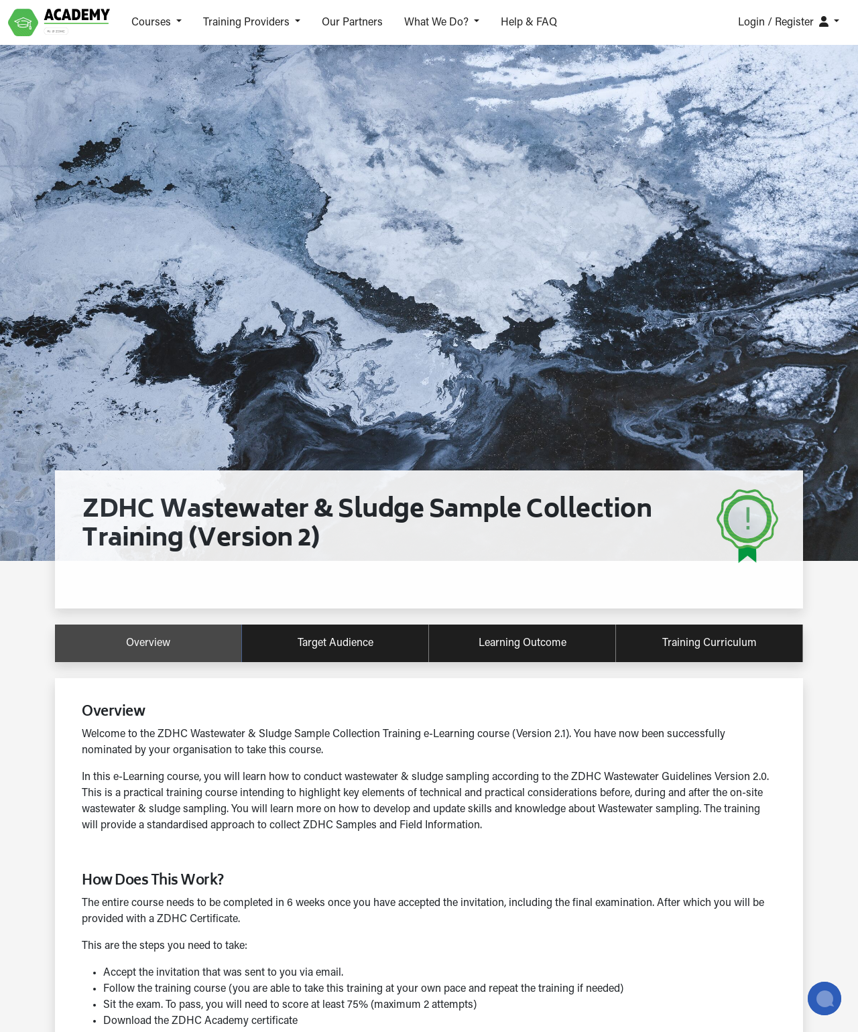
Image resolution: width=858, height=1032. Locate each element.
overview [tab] (148, 643)
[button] (156, 22)
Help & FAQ (529, 22)
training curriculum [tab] (709, 643)
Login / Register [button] (784, 22)
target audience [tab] (335, 643)
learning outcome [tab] (522, 643)
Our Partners (352, 22)
